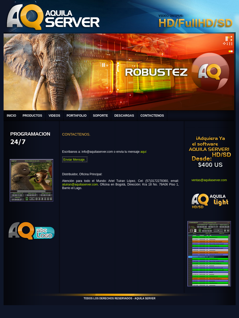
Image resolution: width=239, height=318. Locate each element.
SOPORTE (100, 115)
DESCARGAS (124, 115)
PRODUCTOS (32, 115)
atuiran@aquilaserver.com (80, 184)
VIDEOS (54, 115)
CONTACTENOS (152, 115)
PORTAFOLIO (77, 115)
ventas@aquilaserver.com (209, 180)
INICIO (11, 115)
